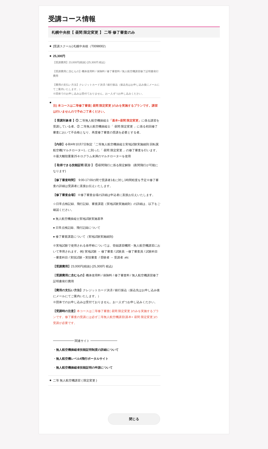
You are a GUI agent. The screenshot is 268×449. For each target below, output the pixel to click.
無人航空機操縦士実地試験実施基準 (79, 218)
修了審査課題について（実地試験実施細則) (84, 236)
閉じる (134, 419)
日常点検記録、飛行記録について (78, 227)
